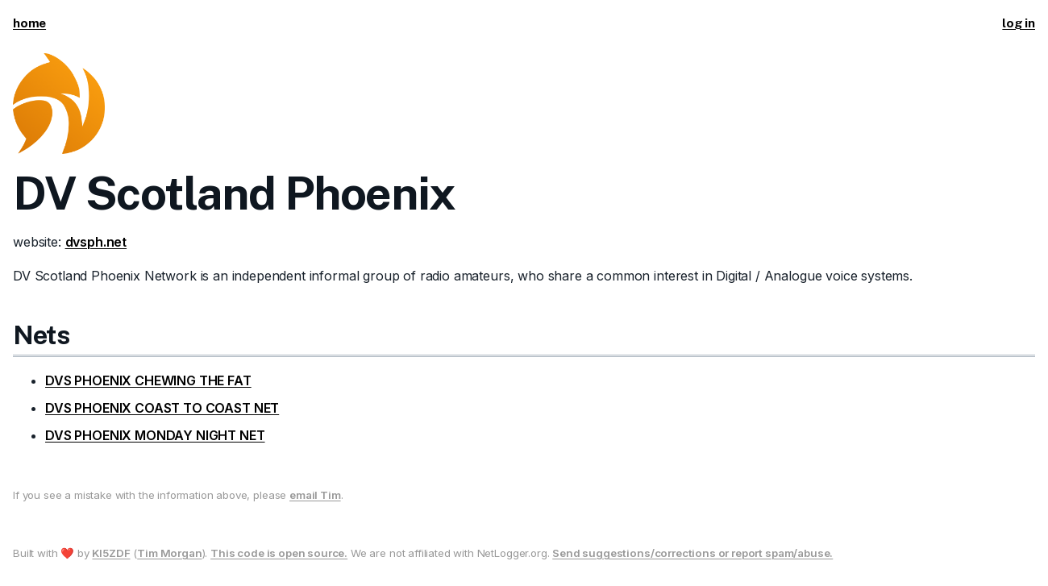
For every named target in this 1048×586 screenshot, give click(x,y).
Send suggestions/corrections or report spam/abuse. (692, 553)
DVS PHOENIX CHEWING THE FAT (148, 380)
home (29, 23)
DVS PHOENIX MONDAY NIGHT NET (155, 435)
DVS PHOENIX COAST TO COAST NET (162, 408)
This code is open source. (278, 553)
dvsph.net (96, 242)
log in (1018, 23)
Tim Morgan (169, 553)
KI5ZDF (111, 553)
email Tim (315, 494)
